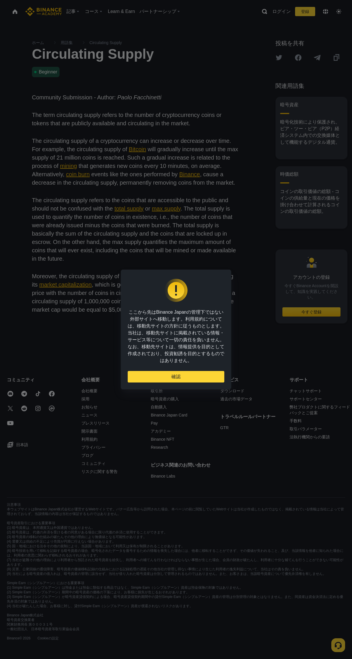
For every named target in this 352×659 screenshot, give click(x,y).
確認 (176, 376)
